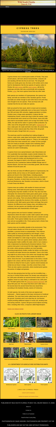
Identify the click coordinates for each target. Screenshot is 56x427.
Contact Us (28, 410)
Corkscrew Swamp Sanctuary (35, 281)
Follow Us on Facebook (28, 413)
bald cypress (19, 87)
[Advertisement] (28, 16)
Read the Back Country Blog (28, 417)
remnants (32, 131)
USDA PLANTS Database (28, 392)
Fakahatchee (40, 125)
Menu (7, 7)
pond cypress (32, 87)
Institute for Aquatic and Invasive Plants (28, 396)
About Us (28, 406)
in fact (14, 91)
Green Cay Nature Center (16, 309)
